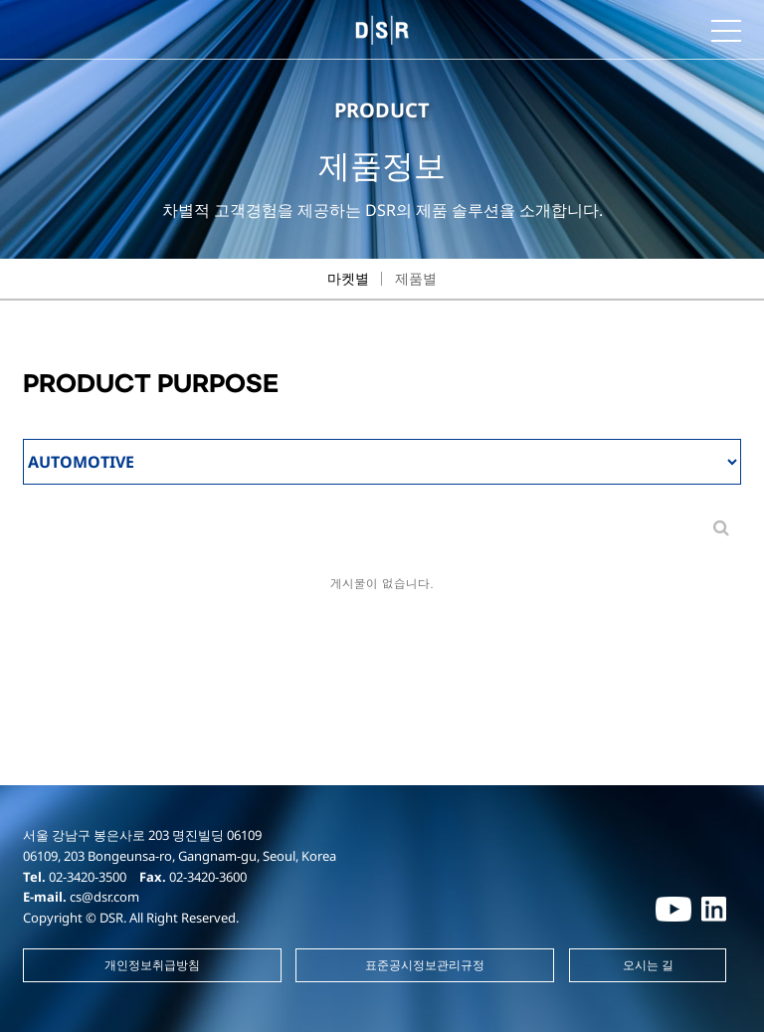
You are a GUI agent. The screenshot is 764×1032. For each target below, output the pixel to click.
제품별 (416, 278)
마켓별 (348, 278)
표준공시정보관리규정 (424, 964)
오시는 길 (648, 964)
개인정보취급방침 (152, 964)
